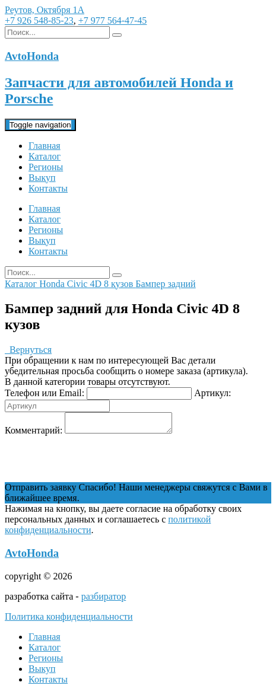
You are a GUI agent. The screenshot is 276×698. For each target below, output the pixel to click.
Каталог (44, 156)
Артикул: (212, 393)
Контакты (48, 188)
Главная (44, 146)
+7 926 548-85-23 (39, 20)
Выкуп (42, 178)
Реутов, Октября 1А (44, 10)
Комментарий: (33, 434)
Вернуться (28, 350)
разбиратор (103, 600)
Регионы (45, 167)
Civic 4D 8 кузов (101, 284)
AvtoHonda (32, 556)
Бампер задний (165, 284)
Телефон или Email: (44, 393)
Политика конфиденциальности (69, 620)
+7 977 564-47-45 (112, 20)
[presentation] (95, 462)
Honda (53, 284)
